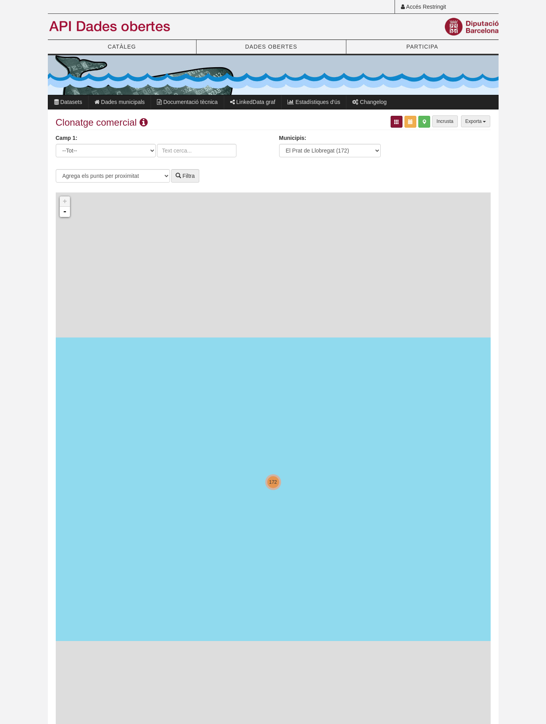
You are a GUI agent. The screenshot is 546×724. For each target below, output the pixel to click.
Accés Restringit (423, 7)
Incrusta (444, 121)
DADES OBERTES (271, 46)
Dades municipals (119, 102)
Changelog (369, 102)
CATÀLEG (122, 46)
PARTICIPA (422, 46)
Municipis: (292, 138)
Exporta (475, 121)
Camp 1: (66, 138)
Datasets (68, 102)
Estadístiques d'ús (313, 102)
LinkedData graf (253, 102)
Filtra (185, 176)
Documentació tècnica (187, 102)
